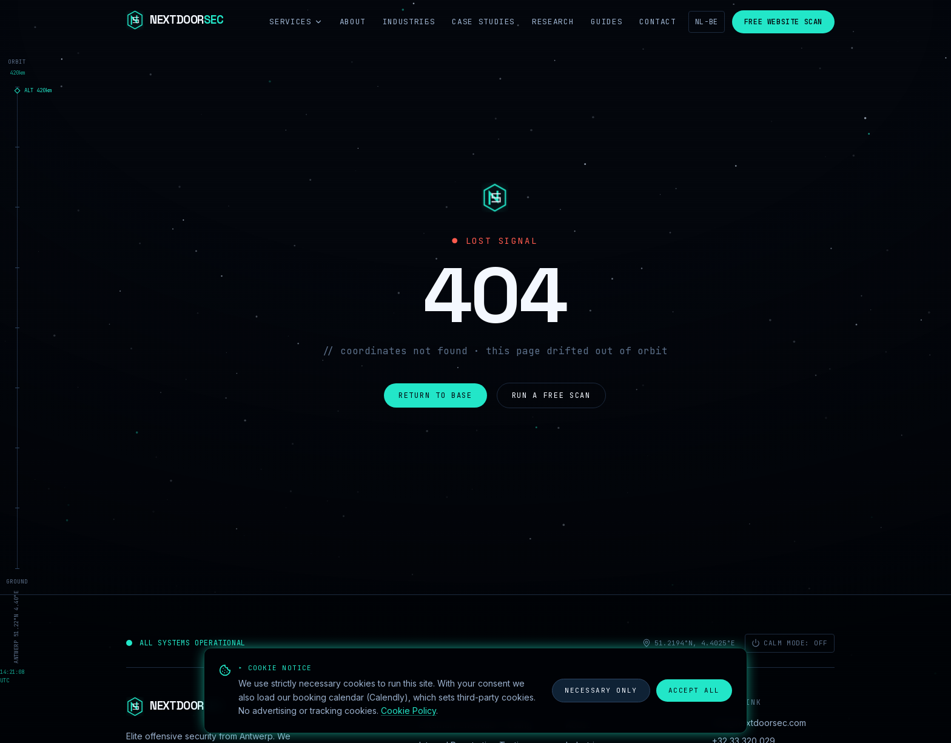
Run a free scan (551, 395)
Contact (657, 21)
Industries (409, 21)
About (353, 21)
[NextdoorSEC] (174, 21)
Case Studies (483, 21)
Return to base (435, 395)
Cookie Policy (408, 710)
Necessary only (601, 690)
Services (295, 21)
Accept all (694, 690)
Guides (606, 21)
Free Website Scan (783, 22)
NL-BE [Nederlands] (706, 22)
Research (553, 21)
